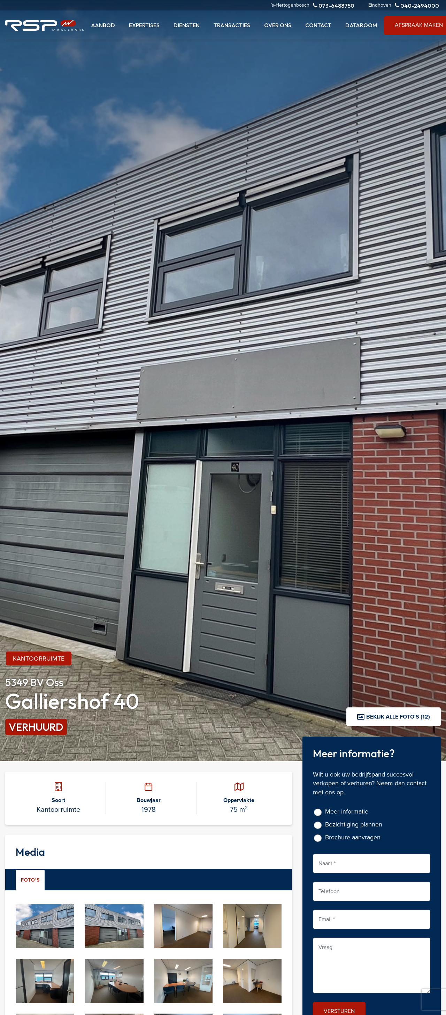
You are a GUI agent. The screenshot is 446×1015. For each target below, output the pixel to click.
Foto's (30, 880)
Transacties (232, 25)
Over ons (277, 25)
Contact (318, 25)
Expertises (144, 25)
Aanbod (103, 25)
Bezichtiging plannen (353, 824)
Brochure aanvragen (352, 837)
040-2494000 (417, 5)
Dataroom (361, 25)
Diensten (187, 25)
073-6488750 (333, 5)
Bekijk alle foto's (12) (393, 717)
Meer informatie (346, 811)
